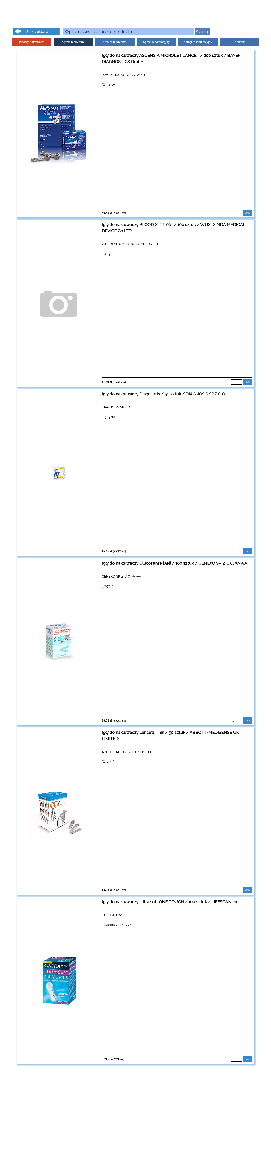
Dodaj (247, 212)
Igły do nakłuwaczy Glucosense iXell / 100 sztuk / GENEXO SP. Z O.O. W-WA (174, 563)
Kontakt (239, 42)
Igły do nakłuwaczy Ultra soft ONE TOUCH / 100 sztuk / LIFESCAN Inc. (170, 901)
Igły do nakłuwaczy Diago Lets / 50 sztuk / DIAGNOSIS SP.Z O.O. (164, 393)
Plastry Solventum (31, 42)
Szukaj (202, 31)
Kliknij (253, 31)
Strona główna (37, 31)
